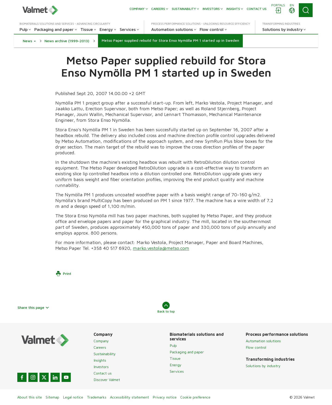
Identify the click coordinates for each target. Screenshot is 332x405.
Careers (100, 347)
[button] (29, 41)
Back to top (166, 307)
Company (101, 341)
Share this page (33, 307)
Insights (100, 360)
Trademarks (96, 397)
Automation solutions (263, 341)
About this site (29, 397)
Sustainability (105, 354)
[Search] (306, 10)
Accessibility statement (129, 397)
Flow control (256, 347)
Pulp (173, 345)
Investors (101, 367)
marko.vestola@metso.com (161, 248)
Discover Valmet (107, 380)
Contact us (103, 373)
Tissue (175, 358)
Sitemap (52, 397)
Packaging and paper (187, 352)
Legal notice (73, 397)
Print (63, 273)
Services (177, 371)
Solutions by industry (263, 366)
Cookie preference (195, 397)
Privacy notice (165, 397)
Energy (175, 365)
